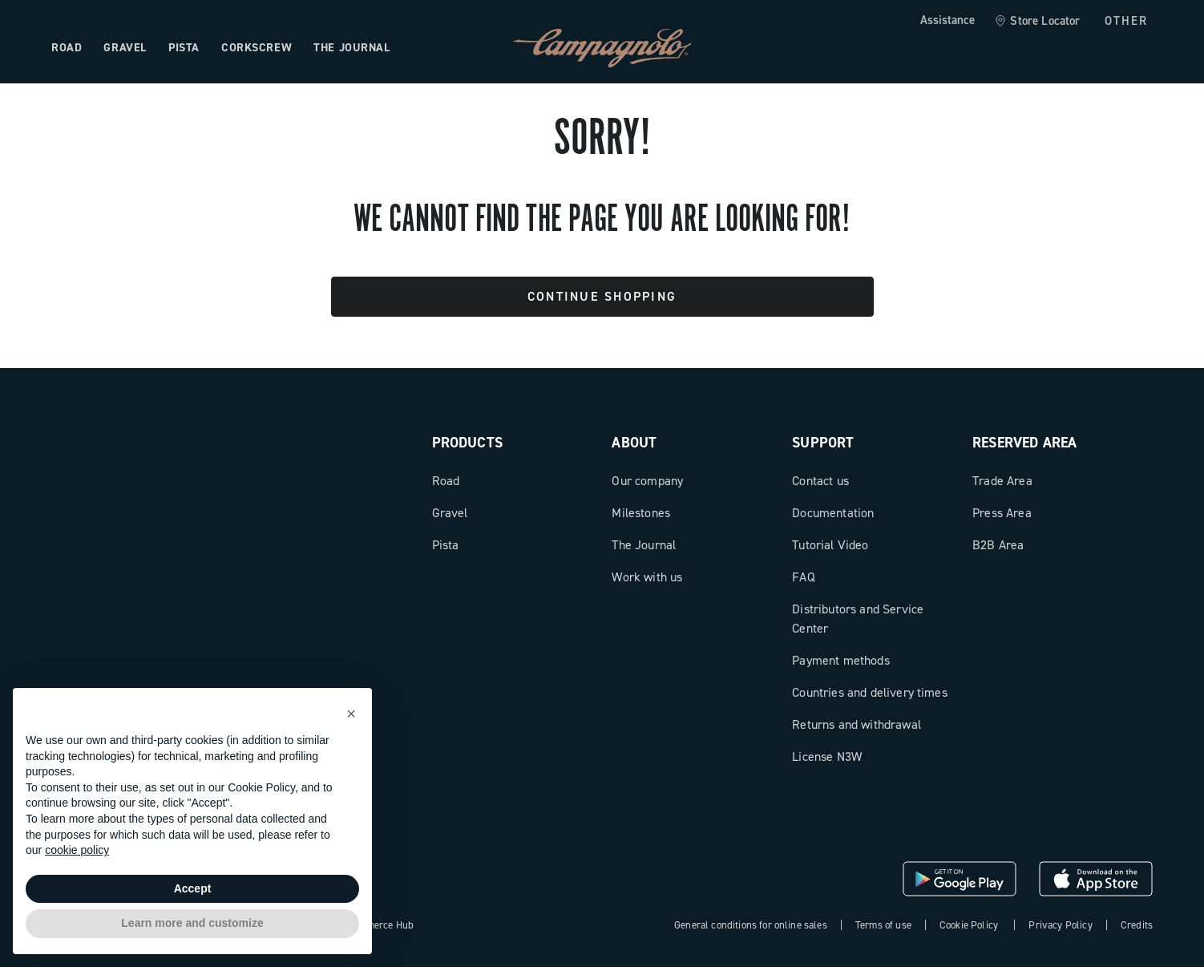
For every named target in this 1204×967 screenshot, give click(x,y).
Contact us (820, 480)
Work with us (647, 576)
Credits (1137, 925)
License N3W (827, 756)
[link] (1037, 21)
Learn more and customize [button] (192, 922)
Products (467, 442)
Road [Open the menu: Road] (66, 47)
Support (823, 442)
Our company (647, 480)
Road (446, 480)
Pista (445, 544)
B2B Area (998, 544)
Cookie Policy (968, 925)
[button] (351, 713)
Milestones (641, 512)
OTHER (1127, 20)
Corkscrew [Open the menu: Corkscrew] (256, 47)
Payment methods (840, 660)
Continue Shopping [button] (602, 296)
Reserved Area (1024, 442)
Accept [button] (193, 888)
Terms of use (883, 925)
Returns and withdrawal (856, 724)
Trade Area (1002, 480)
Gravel (450, 512)
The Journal (644, 544)
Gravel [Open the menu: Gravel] (124, 47)
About (634, 442)
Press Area (1002, 512)
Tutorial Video (830, 544)
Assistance (947, 20)
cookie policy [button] (77, 850)
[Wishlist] (1063, 48)
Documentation (833, 512)
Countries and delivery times (869, 692)
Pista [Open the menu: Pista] (184, 47)
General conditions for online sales (750, 925)
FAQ (803, 576)
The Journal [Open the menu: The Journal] (351, 47)
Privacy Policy (1060, 925)
